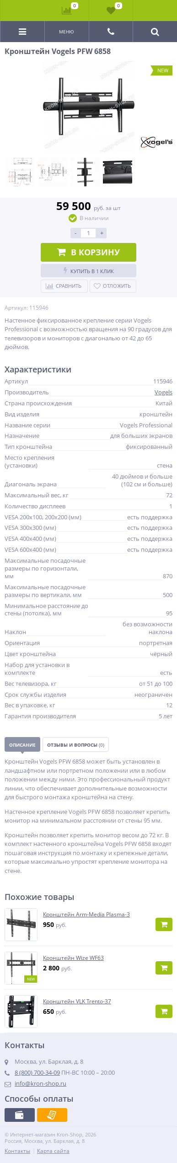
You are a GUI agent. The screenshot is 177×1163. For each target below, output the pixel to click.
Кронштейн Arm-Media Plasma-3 (86, 914)
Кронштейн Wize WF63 (73, 958)
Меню (66, 31)
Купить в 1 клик (89, 271)
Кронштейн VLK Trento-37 (77, 1001)
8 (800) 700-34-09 (37, 1072)
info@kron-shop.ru (40, 1083)
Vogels (163, 392)
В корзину (88, 252)
